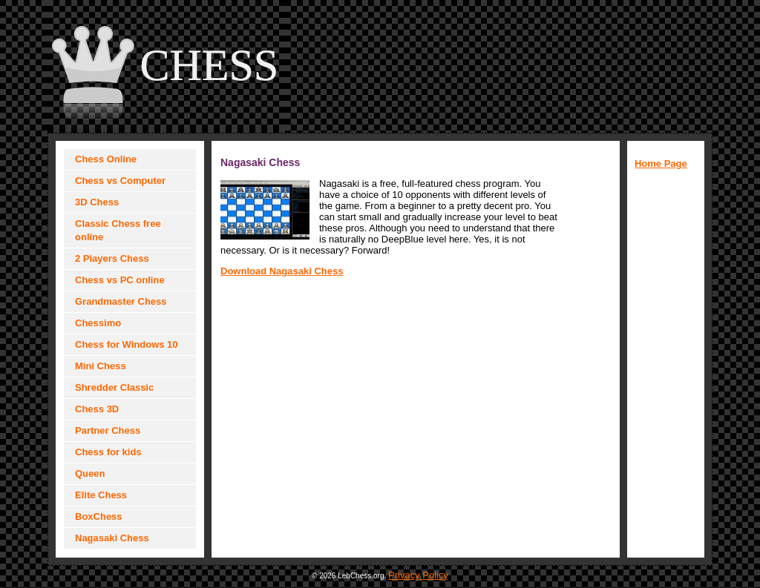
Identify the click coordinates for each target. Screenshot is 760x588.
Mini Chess (100, 365)
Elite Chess (101, 495)
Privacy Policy (418, 575)
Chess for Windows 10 (126, 344)
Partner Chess (107, 430)
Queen (90, 473)
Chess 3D (97, 408)
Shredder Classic (114, 387)
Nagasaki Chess (112, 538)
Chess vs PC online (120, 279)
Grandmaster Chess (121, 301)
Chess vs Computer (120, 180)
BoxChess (98, 516)
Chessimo (98, 322)
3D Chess (97, 202)
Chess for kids (108, 451)
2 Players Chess (112, 258)
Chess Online (106, 159)
